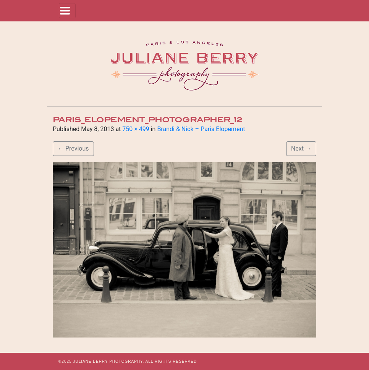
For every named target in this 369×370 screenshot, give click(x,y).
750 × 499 (135, 129)
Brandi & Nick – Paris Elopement (201, 129)
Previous (73, 148)
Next (301, 148)
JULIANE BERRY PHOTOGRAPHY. (108, 361)
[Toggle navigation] (67, 10)
